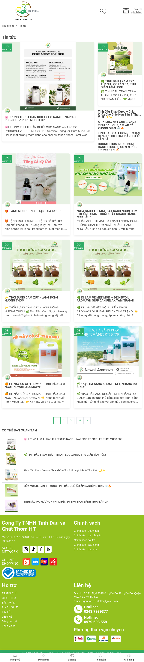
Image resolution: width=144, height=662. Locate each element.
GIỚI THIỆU (9, 597)
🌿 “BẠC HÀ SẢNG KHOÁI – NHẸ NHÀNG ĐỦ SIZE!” (107, 386)
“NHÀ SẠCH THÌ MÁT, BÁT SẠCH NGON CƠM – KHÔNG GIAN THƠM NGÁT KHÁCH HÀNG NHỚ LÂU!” (107, 213)
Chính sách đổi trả (84, 540)
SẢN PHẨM (8, 602)
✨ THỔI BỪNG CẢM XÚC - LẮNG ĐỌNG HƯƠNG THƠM (31, 299)
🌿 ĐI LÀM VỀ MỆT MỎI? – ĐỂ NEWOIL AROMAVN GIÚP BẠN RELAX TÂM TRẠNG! (105, 299)
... (75, 419)
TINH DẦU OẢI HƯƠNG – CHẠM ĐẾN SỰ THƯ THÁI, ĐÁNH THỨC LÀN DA (119, 136)
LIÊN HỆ (7, 616)
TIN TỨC (7, 611)
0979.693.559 (95, 622)
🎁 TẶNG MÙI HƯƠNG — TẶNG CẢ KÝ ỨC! (33, 211)
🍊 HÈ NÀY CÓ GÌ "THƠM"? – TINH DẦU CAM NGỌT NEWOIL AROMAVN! (35, 386)
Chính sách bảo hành (86, 544)
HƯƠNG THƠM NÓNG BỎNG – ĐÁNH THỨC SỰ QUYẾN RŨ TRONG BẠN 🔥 (118, 146)
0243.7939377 (96, 611)
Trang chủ (8, 25)
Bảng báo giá (9, 621)
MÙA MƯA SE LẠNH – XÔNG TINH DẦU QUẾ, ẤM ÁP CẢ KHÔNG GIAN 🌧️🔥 (117, 125)
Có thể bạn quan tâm (19, 430)
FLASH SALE (10, 607)
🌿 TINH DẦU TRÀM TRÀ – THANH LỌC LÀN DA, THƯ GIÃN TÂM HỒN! (119, 84)
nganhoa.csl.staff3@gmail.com (100, 601)
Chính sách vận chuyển (87, 535)
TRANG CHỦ (9, 593)
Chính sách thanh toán (87, 530)
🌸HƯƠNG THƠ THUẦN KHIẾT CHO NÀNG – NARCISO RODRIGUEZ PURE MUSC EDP (41, 119)
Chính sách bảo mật (86, 549)
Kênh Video (8, 625)
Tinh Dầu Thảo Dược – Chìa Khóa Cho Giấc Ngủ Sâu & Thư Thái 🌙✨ (118, 114)
